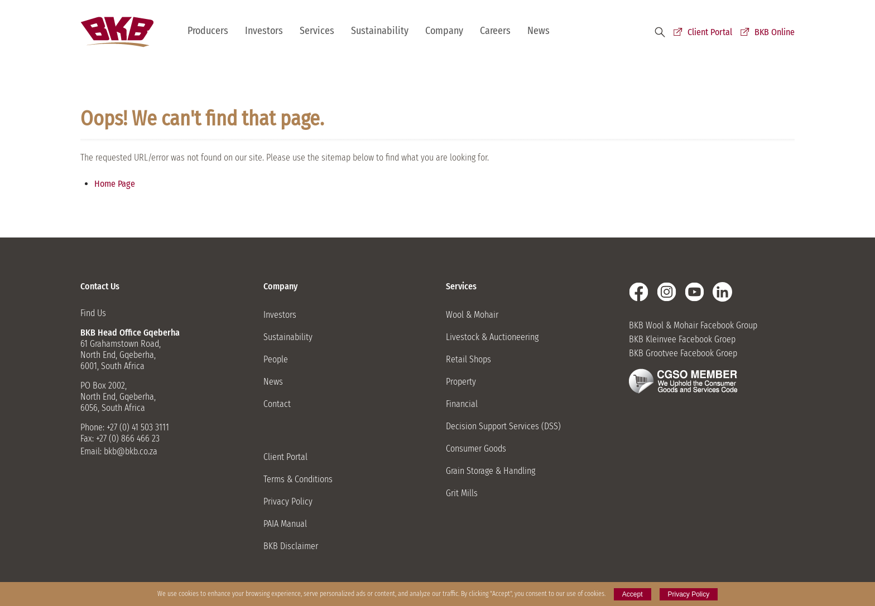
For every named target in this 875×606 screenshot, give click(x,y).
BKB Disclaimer (290, 546)
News (538, 31)
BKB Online (774, 32)
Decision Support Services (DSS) (503, 426)
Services (317, 31)
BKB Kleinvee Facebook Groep (682, 339)
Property (461, 381)
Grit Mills (462, 493)
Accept (632, 594)
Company (444, 31)
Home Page (114, 183)
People (275, 359)
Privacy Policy (287, 501)
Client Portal (710, 32)
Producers (208, 31)
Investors (264, 31)
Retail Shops (468, 359)
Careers (495, 31)
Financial (462, 404)
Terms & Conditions (298, 479)
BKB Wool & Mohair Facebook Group (693, 325)
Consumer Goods (476, 448)
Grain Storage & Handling (490, 471)
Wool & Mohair (472, 314)
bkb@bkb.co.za (130, 451)
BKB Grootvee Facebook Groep (683, 353)
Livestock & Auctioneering (492, 337)
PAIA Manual (285, 523)
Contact (277, 404)
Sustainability (379, 31)
